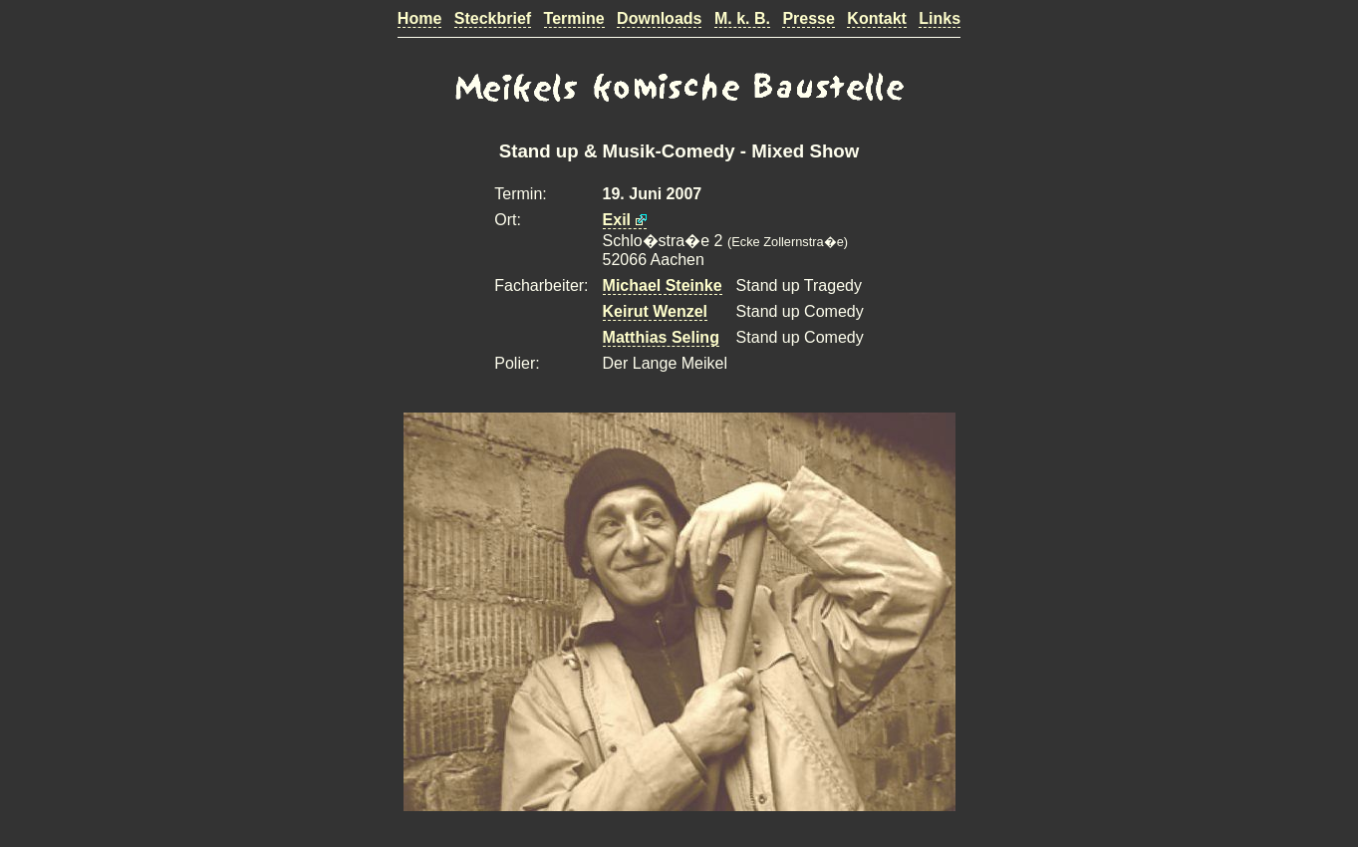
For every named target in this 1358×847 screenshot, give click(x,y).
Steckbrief (492, 18)
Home (419, 18)
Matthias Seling (661, 337)
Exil (617, 219)
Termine (574, 18)
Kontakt (877, 18)
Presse (808, 18)
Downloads (659, 18)
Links (939, 18)
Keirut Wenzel (655, 311)
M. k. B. (742, 18)
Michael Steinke (662, 285)
